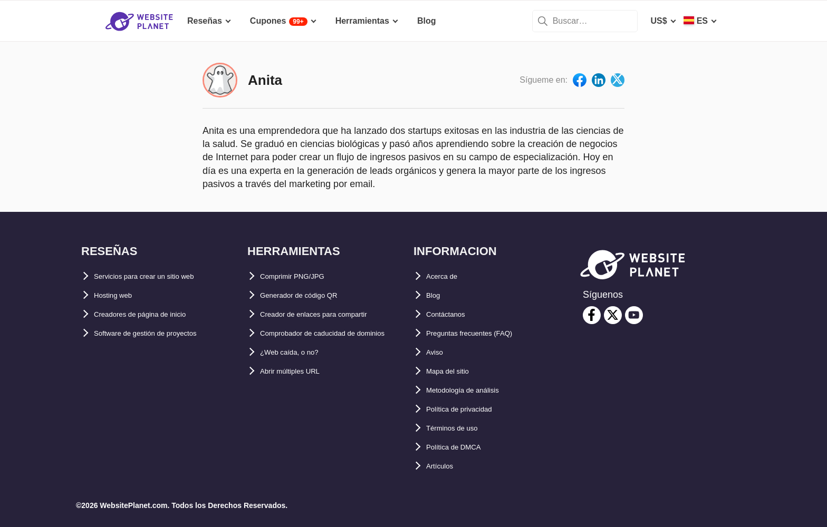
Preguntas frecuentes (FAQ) (482, 333)
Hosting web (119, 295)
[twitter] (613, 315)
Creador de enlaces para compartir (329, 314)
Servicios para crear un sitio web (160, 276)
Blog (435, 295)
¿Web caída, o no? (297, 371)
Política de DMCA (461, 447)
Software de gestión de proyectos (161, 333)
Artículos (444, 466)
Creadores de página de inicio (154, 314)
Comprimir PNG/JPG (301, 276)
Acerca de (446, 276)
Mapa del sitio (454, 371)
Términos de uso (460, 428)
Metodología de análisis (473, 390)
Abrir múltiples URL (299, 390)
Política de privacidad (469, 409)
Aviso (437, 352)
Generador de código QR (310, 295)
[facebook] (592, 315)
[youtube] (634, 315)
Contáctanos (451, 314)
